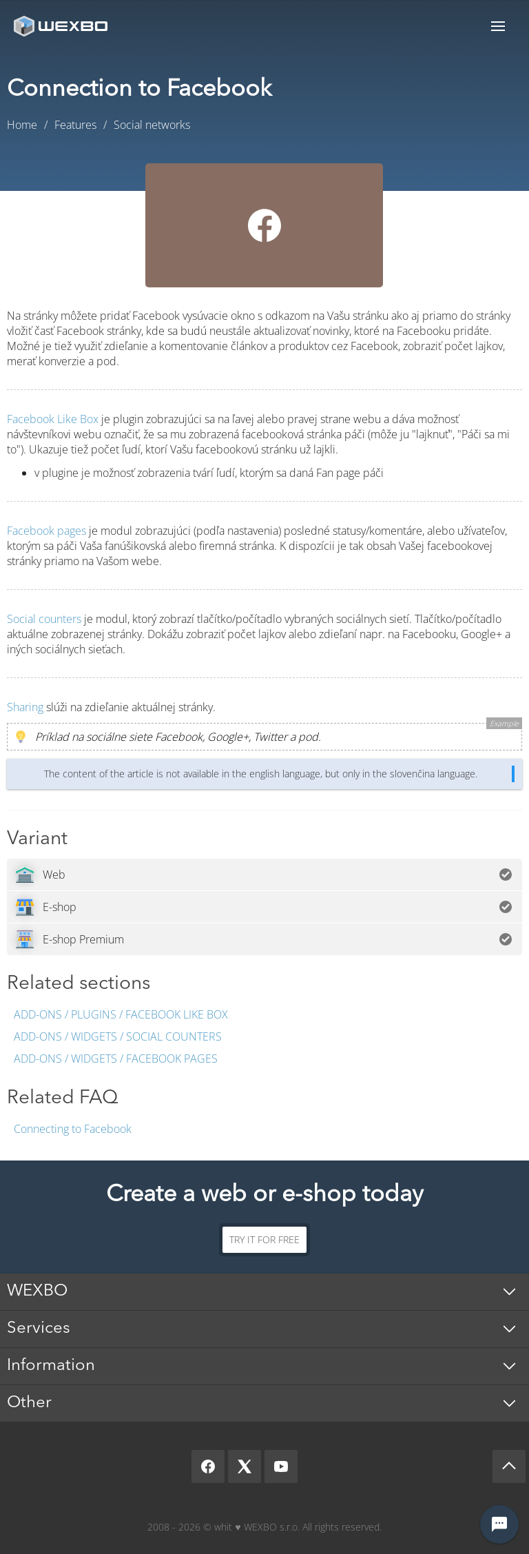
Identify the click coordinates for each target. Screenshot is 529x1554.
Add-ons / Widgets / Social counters (118, 1036)
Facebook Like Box (52, 419)
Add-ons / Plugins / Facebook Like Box (121, 1014)
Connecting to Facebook (73, 1128)
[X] (244, 1466)
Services (38, 1328)
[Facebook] (208, 1466)
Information (51, 1366)
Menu (498, 26)
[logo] (62, 26)
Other (29, 1403)
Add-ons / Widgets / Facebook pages (116, 1058)
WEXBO (37, 1291)
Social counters (44, 618)
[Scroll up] (509, 1466)
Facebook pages (46, 530)
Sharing (25, 707)
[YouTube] (281, 1466)
